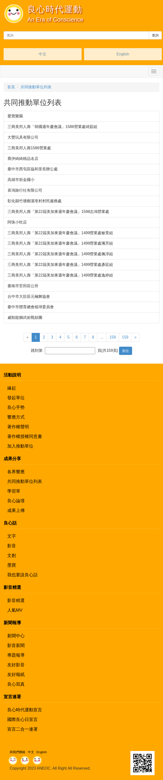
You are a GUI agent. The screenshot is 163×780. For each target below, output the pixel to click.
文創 (11, 555)
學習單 (13, 491)
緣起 (11, 388)
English (123, 54)
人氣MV (14, 610)
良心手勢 (16, 407)
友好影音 (16, 664)
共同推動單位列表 (36, 87)
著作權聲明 (18, 426)
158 (112, 337)
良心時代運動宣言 (24, 709)
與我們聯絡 (17, 752)
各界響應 (16, 471)
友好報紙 (16, 674)
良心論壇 (16, 500)
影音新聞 (16, 645)
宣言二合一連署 (22, 729)
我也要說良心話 (22, 574)
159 (125, 337)
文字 (11, 536)
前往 (125, 351)
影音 (11, 545)
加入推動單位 (20, 446)
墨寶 (11, 565)
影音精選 (16, 600)
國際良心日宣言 (22, 719)
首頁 (11, 87)
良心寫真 (16, 684)
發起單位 (16, 397)
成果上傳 (16, 510)
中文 (42, 54)
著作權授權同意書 (24, 436)
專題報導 (16, 655)
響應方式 (16, 417)
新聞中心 (16, 635)
